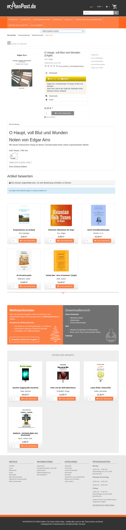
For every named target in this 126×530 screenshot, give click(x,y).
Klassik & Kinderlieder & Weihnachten (84, 330)
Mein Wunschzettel (15, 477)
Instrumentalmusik (41, 19)
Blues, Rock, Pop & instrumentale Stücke (85, 332)
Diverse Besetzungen (78, 323)
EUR (99, 7)
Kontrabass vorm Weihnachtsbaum (27, 331)
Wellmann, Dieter (24, 279)
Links (11, 468)
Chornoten (26, 19)
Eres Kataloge (24, 233)
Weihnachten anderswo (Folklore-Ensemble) (30, 329)
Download (57, 19)
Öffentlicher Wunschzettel (18, 479)
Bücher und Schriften (18, 25)
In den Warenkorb (63, 113)
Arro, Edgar (61, 233)
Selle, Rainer (61, 279)
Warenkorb (12, 470)
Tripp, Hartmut (25, 391)
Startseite (13, 19)
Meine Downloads (15, 481)
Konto (11, 472)
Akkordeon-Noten (76, 318)
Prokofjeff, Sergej (63, 391)
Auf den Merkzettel (97, 61)
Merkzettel (12, 475)
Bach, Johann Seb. (25, 438)
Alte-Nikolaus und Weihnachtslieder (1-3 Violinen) (32, 326)
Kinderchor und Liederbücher (88, 19)
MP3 (67, 326)
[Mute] (62, 79)
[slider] (55, 79)
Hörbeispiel (66, 83)
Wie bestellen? (42, 475)
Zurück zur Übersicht (19, 44)
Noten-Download (72, 314)
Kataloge (68, 336)
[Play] (49, 79)
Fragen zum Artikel (97, 68)
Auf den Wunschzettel (98, 64)
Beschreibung (14, 124)
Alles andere (36, 25)
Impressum (40, 466)
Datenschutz (41, 470)
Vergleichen (94, 55)
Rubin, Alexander (100, 391)
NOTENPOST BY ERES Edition (103, 505)
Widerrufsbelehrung (43, 472)
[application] (66, 79)
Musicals (68, 19)
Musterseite (52, 96)
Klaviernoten (74, 320)
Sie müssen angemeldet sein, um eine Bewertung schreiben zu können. (41, 183)
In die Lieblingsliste (97, 58)
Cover (49, 100)
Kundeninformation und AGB (46, 468)
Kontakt (11, 466)
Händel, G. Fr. (98, 233)
